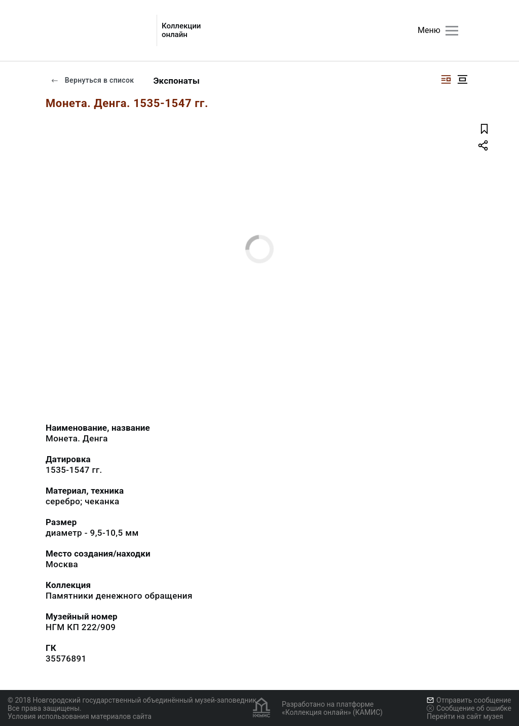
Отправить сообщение (469, 700)
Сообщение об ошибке (469, 708)
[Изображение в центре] (462, 79)
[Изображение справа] (446, 79)
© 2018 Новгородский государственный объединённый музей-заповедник (132, 700)
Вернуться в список (92, 80)
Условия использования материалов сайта (80, 716)
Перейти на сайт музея (465, 716)
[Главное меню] (451, 31)
